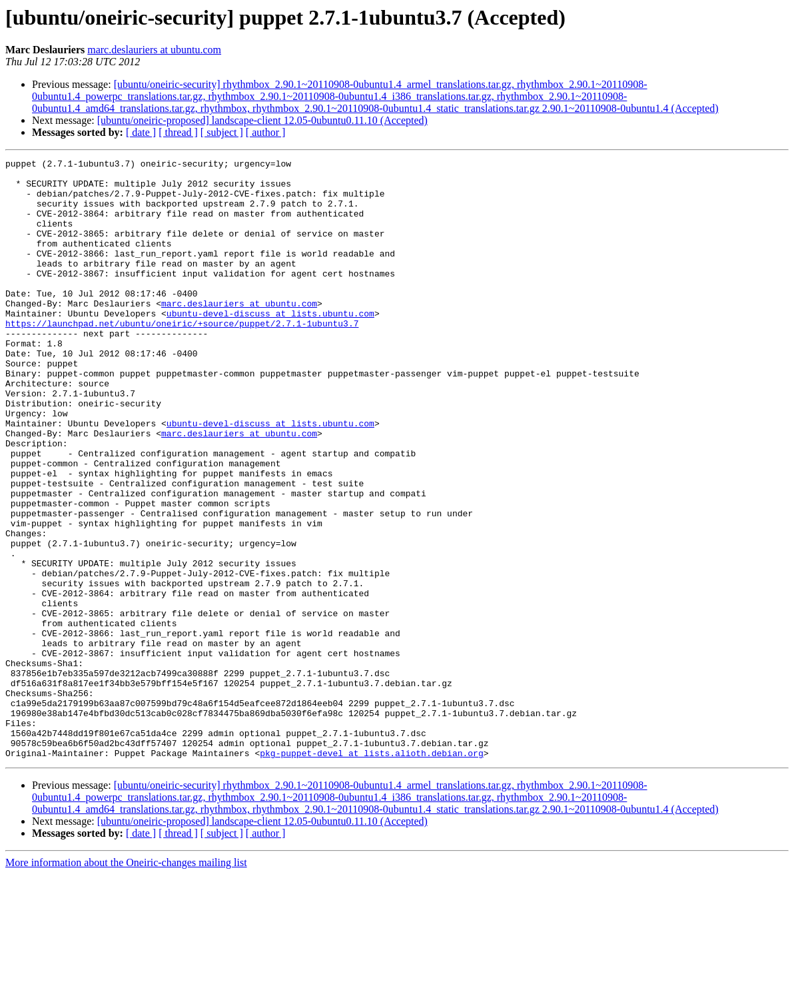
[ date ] (141, 132)
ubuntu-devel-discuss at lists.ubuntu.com (270, 345)
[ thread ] (178, 132)
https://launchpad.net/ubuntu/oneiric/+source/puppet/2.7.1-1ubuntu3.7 (181, 357)
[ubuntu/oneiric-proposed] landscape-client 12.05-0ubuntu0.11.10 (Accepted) (262, 120)
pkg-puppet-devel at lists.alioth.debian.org (371, 873)
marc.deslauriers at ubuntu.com (154, 49)
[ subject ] (221, 132)
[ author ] (266, 132)
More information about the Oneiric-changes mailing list (126, 982)
